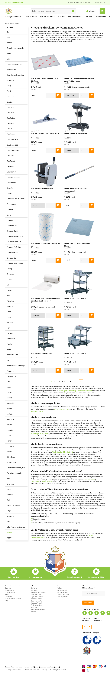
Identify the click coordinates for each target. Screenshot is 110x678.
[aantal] (51, 95)
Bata (8, 59)
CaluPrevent (11, 172)
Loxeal (9, 392)
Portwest (10, 446)
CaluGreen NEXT (13, 150)
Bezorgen (34, 590)
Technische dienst (37, 605)
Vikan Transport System (16, 527)
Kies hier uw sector (15, 3)
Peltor (9, 441)
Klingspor (10, 371)
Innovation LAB (62, 590)
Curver (9, 193)
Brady (9, 86)
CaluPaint (10, 166)
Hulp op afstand (36, 603)
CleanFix (10, 188)
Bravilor (10, 91)
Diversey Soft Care (14, 247)
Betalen (33, 611)
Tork (8, 500)
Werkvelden (100, 16)
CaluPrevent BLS (13, 177)
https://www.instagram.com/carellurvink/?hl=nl (96, 613)
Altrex (9, 37)
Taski (9, 489)
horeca (61, 391)
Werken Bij (71, 2)
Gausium (10, 306)
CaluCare (10, 107)
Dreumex (10, 274)
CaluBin (9, 102)
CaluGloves (11, 129)
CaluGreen (11, 134)
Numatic (10, 430)
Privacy (44, 670)
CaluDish (10, 123)
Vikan (9, 522)
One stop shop (13, 577)
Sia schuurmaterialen (14, 473)
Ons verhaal (80, 2)
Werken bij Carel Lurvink (13, 599)
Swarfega (10, 484)
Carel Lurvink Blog (63, 594)
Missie (7, 594)
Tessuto (10, 495)
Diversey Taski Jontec (15, 263)
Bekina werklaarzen (14, 64)
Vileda (9, 532)
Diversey (10, 220)
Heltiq (9, 328)
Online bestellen (47, 16)
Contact (88, 16)
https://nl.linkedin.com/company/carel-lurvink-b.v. (84, 613)
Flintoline (10, 301)
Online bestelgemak (74, 577)
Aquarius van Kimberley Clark (17, 48)
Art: (35, 83)
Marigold (10, 403)
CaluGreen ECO (12, 145)
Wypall (9, 538)
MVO (6, 601)
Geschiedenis (9, 590)
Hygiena (10, 333)
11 (76, 382)
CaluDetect (11, 118)
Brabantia (10, 80)
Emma (9, 290)
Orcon (9, 435)
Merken (59, 588)
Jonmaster (11, 339)
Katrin (9, 349)
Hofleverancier (10, 592)
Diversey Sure (12, 258)
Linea (9, 387)
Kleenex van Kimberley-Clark (17, 366)
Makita (9, 398)
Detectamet (11, 204)
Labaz (9, 382)
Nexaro (9, 425)
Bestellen (34, 588)
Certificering (9, 597)
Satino (9, 452)
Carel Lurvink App (37, 601)
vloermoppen (35, 481)
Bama (9, 54)
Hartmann (10, 323)
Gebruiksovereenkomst (31, 670)
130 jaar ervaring (35, 577)
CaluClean (10, 113)
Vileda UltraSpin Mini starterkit (62, 452)
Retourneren (35, 607)
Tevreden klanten (62, 592)
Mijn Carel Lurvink (37, 594)
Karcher (10, 344)
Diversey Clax (12, 226)
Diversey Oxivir (12, 231)
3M (8, 32)
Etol (8, 296)
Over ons (8, 588)
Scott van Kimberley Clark (16, 468)
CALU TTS (11, 97)
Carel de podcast (62, 597)
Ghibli (9, 312)
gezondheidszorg (70, 391)
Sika (8, 479)
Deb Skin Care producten (16, 199)
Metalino (10, 414)
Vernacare (10, 516)
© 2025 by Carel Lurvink (58, 670)
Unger (9, 511)
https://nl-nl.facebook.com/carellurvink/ (90, 613)
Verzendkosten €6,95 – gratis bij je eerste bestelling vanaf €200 (96, 577)
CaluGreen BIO (12, 140)
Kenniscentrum (75, 16)
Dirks (9, 215)
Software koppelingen (38, 592)
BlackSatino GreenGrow (15, 75)
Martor (9, 409)
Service (87, 2)
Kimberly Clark (12, 355)
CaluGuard (10, 156)
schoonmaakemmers (61, 409)
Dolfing (9, 269)
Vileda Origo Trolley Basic (39, 434)
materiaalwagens (37, 411)
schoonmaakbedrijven (84, 391)
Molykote (10, 419)
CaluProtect (11, 183)
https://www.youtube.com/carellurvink (102, 613)
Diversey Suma (12, 253)
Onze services (31, 16)
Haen (9, 317)
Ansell (9, 43)
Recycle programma (38, 609)
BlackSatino (11, 70)
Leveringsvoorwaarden (13, 670)
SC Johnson (11, 457)
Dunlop (9, 279)
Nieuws (61, 16)
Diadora (10, 210)
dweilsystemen (47, 481)
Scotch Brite (11, 462)
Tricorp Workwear (13, 505)
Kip (8, 360)
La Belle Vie (11, 376)
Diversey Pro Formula (15, 236)
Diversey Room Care (14, 242)
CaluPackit (11, 161)
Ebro (8, 285)
